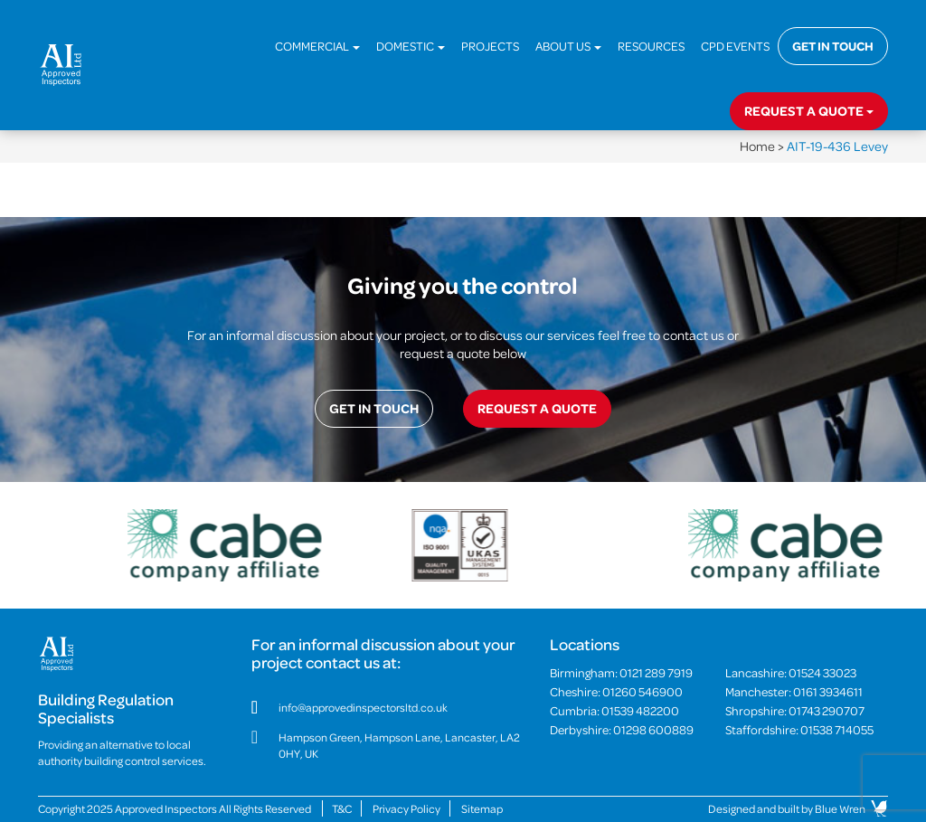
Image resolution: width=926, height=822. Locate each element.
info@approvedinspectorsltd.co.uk (363, 707)
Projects (490, 45)
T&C (342, 808)
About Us (568, 45)
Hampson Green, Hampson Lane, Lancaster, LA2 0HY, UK (399, 745)
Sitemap (482, 808)
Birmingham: (621, 672)
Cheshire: (616, 691)
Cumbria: (614, 710)
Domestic (410, 45)
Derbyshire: (622, 729)
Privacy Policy (406, 808)
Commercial (317, 45)
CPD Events (735, 45)
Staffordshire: (799, 729)
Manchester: (794, 691)
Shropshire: (795, 710)
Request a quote (809, 110)
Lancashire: (790, 672)
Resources (651, 45)
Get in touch (833, 45)
